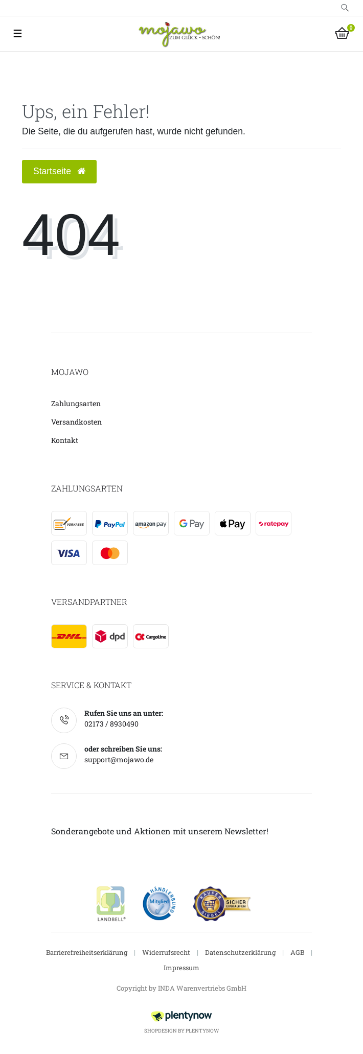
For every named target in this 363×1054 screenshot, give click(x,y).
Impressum (181, 967)
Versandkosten (76, 422)
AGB (297, 952)
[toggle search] (345, 8)
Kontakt (64, 440)
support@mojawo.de (118, 759)
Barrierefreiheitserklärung (86, 952)
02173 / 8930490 (111, 724)
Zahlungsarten (76, 403)
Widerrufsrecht (166, 952)
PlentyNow (202, 1030)
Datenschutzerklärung (240, 952)
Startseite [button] (59, 171)
